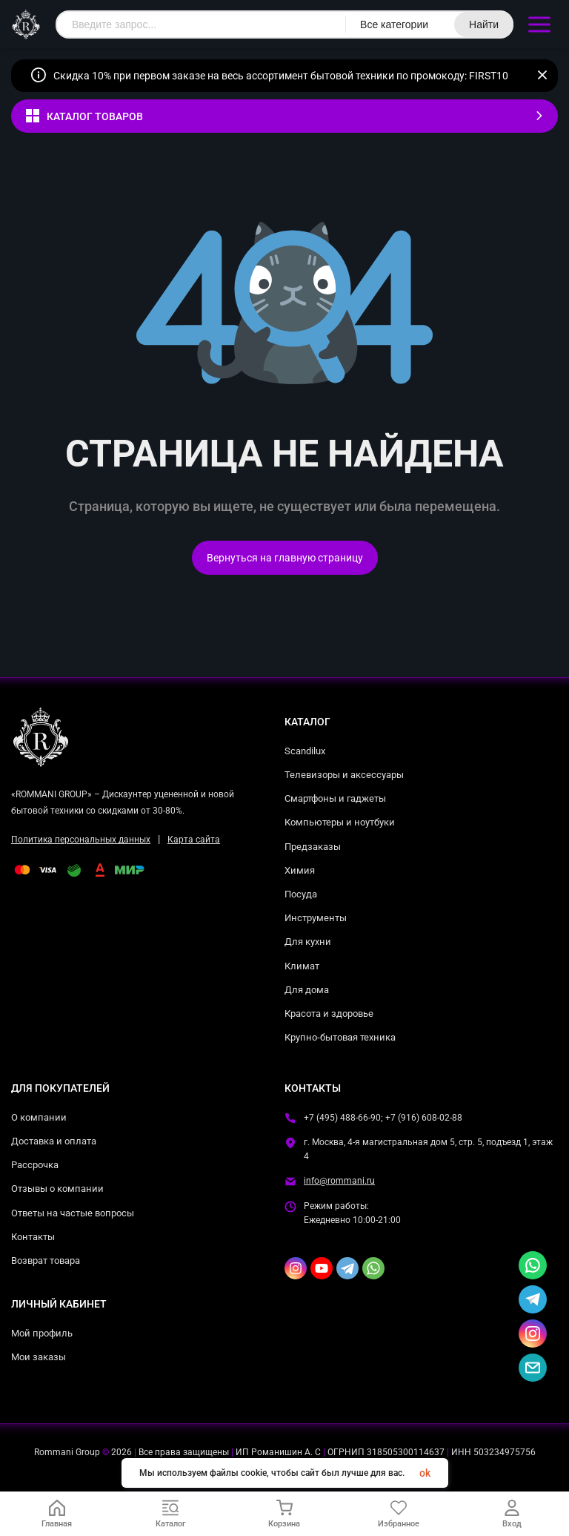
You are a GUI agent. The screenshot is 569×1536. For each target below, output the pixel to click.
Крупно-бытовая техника (340, 1037)
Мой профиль (42, 1333)
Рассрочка (35, 1164)
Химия (299, 870)
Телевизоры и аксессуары (344, 774)
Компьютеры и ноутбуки (339, 822)
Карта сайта (193, 839)
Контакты (33, 1236)
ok (424, 1473)
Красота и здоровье (328, 1013)
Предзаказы (312, 846)
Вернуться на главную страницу (285, 558)
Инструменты (315, 917)
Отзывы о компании (57, 1188)
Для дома (306, 989)
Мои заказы (38, 1356)
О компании (39, 1117)
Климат (301, 966)
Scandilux (304, 751)
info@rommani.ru (339, 1181)
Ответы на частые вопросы (72, 1213)
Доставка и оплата (53, 1141)
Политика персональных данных (80, 839)
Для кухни (307, 941)
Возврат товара (45, 1260)
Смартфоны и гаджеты (335, 798)
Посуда (300, 894)
